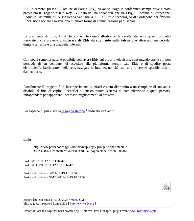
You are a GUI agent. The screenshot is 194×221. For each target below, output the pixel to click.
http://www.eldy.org (82, 203)
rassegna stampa (73, 111)
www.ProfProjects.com (142, 211)
